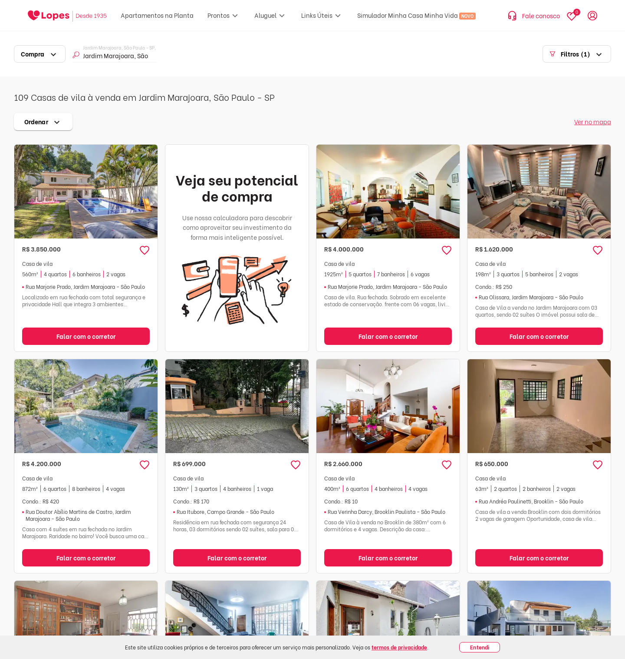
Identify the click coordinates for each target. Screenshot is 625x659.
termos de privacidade (399, 647)
